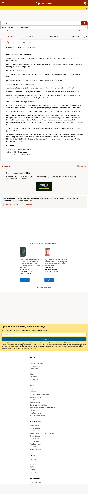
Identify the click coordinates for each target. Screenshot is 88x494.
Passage (5, 36)
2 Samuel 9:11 (13, 155)
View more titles (44, 287)
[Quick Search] (40, 23)
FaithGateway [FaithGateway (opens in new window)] (34, 425)
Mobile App (34, 369)
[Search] (84, 23)
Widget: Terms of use (37, 416)
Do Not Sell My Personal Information (43, 408)
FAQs (31, 389)
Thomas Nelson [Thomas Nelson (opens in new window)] (35, 441)
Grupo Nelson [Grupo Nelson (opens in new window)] (35, 436)
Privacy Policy (6, 348)
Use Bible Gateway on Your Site (41, 394)
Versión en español (36, 482)
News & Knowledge (37, 363)
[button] (85, 3)
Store (32, 371)
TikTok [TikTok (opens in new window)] (32, 467)
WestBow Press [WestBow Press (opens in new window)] (35, 444)
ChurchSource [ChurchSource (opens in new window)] (35, 431)
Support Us (34, 379)
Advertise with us (36, 397)
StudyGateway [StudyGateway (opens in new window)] (35, 428)
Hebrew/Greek (25, 36)
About (32, 361)
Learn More (28, 204)
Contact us (33, 400)
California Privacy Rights (39, 405)
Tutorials (33, 392)
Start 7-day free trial (12, 204)
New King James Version (15, 173)
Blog (31, 374)
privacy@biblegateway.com (27, 348)
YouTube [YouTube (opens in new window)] (33, 472)
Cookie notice (34, 410)
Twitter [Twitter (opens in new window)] (32, 470)
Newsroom (34, 377)
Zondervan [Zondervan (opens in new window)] (33, 447)
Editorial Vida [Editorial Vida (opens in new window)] (34, 439)
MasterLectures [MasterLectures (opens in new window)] (35, 449)
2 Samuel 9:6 (12, 152)
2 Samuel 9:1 (12, 149)
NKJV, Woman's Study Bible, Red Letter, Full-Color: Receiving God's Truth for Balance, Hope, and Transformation (56, 263)
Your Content (37, 36)
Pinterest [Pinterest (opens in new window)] (33, 464)
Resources (14, 36)
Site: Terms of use (36, 413)
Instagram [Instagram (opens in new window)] (33, 462)
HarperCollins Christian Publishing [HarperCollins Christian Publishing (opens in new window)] (42, 433)
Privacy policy (35, 402)
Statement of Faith (36, 366)
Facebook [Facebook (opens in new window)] (33, 459)
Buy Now (25, 280)
